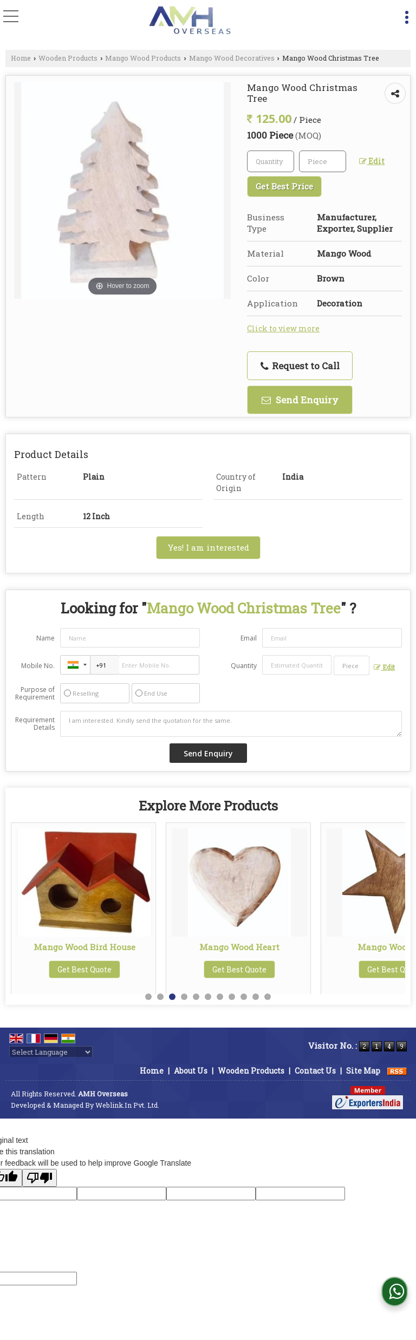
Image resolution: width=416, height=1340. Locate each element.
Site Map (363, 1071)
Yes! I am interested (208, 547)
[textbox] (322, 161)
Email (248, 638)
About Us (190, 1071)
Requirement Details (35, 723)
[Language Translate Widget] (51, 1052)
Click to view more (283, 328)
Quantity (244, 665)
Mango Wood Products (143, 58)
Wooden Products (68, 58)
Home (21, 58)
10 (255, 996)
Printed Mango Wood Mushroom (85, 952)
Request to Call (300, 365)
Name (45, 638)
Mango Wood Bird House (239, 947)
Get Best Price (284, 186)
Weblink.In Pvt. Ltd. (127, 1105)
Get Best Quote (84, 979)
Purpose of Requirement (35, 693)
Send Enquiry (300, 400)
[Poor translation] (39, 1178)
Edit (372, 161)
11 (267, 996)
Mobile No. (38, 665)
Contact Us (315, 1071)
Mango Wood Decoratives (232, 58)
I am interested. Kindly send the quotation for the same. (231, 724)
